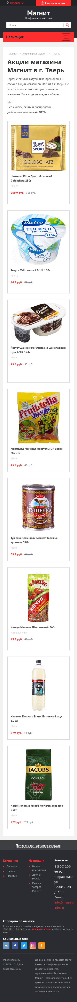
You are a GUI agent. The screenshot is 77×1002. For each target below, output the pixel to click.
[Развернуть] (66, 37)
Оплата (11, 871)
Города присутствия (39, 868)
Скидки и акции (53, 3)
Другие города (36, 876)
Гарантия (12, 876)
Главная (12, 53)
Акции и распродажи (34, 53)
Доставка (12, 866)
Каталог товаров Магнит (36, 887)
